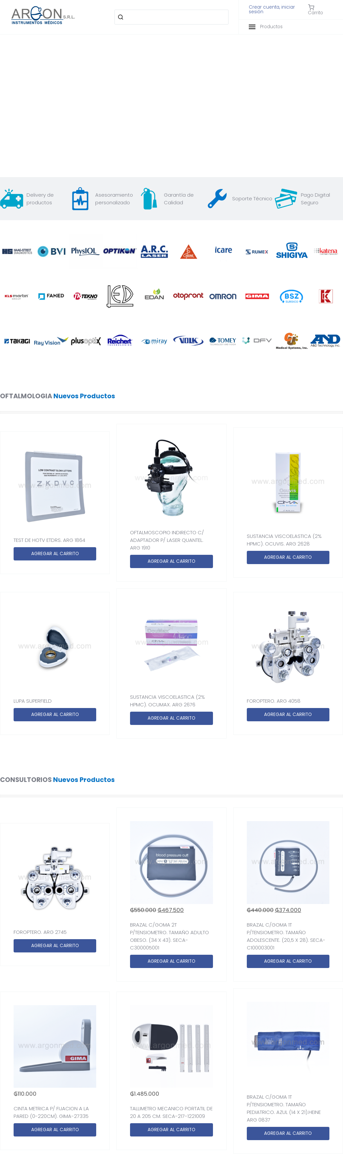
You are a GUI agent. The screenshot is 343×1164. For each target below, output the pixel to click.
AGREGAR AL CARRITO (55, 553)
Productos (266, 27)
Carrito (315, 9)
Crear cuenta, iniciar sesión (272, 9)
